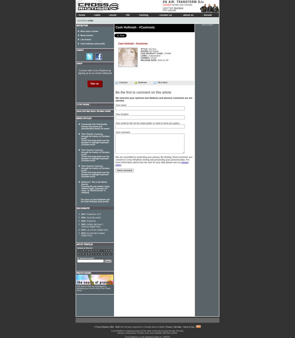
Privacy (169, 327)
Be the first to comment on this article (143, 92)
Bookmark (141, 82)
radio (96, 15)
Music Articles (87, 35)
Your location (122, 114)
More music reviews (89, 31)
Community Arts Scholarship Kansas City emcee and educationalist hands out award (95, 126)
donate (207, 15)
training (142, 15)
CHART (188, 4)
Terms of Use (188, 327)
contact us (165, 15)
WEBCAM (177, 4)
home (81, 15)
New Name (178, 8)
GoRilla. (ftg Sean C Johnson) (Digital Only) (92, 225)
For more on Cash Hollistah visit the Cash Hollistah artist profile (95, 201)
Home (90, 21)
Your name (121, 105)
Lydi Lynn (172, 10)
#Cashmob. (88, 221)
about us (187, 15)
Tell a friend (160, 82)
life (127, 15)
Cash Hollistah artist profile (93, 44)
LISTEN (167, 4)
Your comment (123, 132)
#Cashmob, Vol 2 (91, 214)
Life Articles (86, 40)
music (112, 15)
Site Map (177, 327)
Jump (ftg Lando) (91, 218)
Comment (121, 82)
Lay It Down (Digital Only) (94, 230)
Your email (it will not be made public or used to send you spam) (147, 123)
